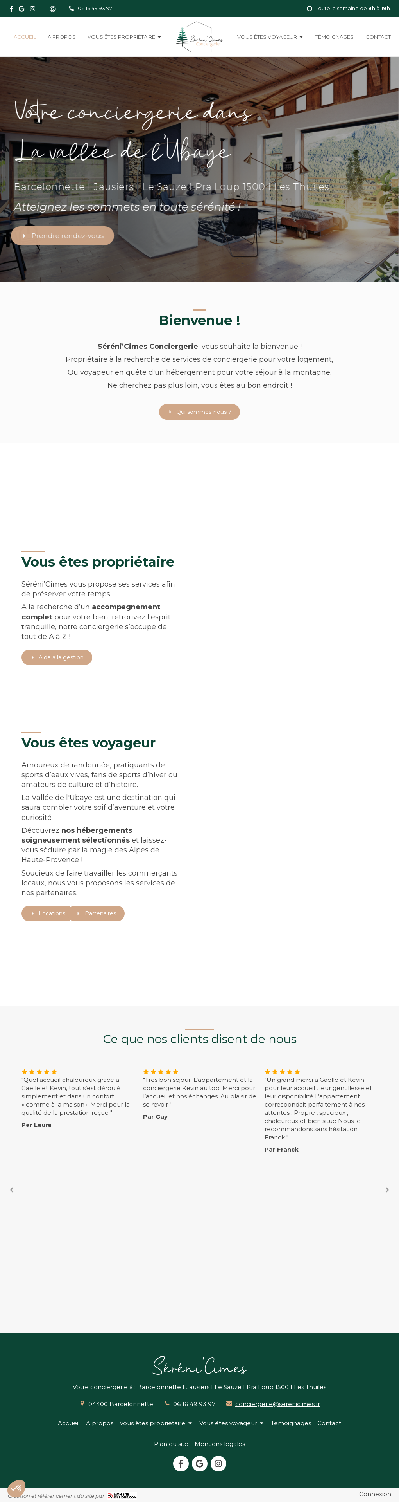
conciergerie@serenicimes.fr (277, 1404)
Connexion (375, 1494)
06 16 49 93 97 (194, 1404)
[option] (200, 1094)
